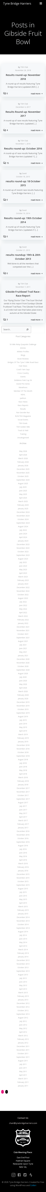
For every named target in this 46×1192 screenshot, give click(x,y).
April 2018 (23, 774)
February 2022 (23, 619)
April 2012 (23, 1032)
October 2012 (23, 1010)
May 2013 (23, 985)
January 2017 (23, 827)
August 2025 (23, 483)
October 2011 (23, 1053)
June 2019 (23, 723)
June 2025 (23, 490)
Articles (23, 348)
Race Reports (23, 405)
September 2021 (23, 637)
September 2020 (23, 670)
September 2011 (23, 1057)
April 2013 (23, 989)
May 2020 (23, 684)
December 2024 (23, 512)
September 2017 (23, 799)
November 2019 (23, 706)
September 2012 (23, 1014)
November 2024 (23, 516)
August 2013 (23, 974)
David (24, 173)
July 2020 (23, 677)
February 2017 (23, 824)
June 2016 (23, 853)
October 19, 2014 (23, 213)
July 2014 (23, 935)
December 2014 (23, 917)
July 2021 (23, 645)
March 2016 (23, 863)
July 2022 (23, 602)
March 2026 (23, 458)
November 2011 (23, 1050)
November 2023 (23, 548)
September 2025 (23, 480)
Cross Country (23, 373)
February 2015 (23, 910)
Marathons (23, 387)
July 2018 (23, 763)
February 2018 (23, 781)
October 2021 (23, 634)
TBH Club (24, 67)
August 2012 (23, 1017)
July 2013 (23, 978)
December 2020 (23, 659)
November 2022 (23, 591)
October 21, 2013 (23, 250)
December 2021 (23, 627)
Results (23, 409)
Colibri (33, 1185)
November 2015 (23, 878)
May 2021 (23, 652)
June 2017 (23, 810)
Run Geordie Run (23, 412)
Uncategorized (23, 437)
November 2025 (23, 473)
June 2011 (23, 1068)
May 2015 (23, 899)
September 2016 (23, 842)
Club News (23, 366)
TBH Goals (23, 423)
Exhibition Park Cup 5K (23, 380)
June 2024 (23, 533)
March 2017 (23, 820)
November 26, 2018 (23, 70)
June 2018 (23, 766)
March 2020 (23, 691)
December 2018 (23, 745)
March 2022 (23, 616)
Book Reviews (23, 359)
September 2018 (23, 756)
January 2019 (23, 741)
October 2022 (23, 594)
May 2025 (23, 494)
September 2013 (23, 971)
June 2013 (23, 982)
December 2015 (23, 874)
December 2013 (23, 960)
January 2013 (23, 1000)
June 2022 (23, 605)
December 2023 (23, 544)
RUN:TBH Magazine (23, 416)
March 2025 (23, 501)
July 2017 (23, 806)
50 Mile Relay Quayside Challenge (23, 344)
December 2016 (23, 831)
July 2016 (23, 849)
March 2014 (23, 949)
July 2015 (23, 892)
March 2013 (23, 992)
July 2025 (23, 487)
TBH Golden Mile (23, 427)
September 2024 (23, 523)
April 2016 (23, 860)
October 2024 (23, 519)
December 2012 (23, 1003)
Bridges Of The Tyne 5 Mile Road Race (23, 362)
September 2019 (23, 713)
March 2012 (23, 1035)
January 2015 (23, 913)
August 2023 (23, 559)
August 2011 (23, 1060)
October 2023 (23, 551)
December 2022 (23, 587)
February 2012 (23, 1039)
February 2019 (23, 738)
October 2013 (23, 967)
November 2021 (23, 630)
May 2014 (23, 942)
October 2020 (23, 666)
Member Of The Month (23, 391)
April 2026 (23, 455)
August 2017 (23, 802)
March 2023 (23, 576)
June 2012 (23, 1025)
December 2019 (23, 702)
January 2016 (23, 870)
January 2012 (23, 1043)
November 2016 (23, 835)
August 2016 (23, 845)
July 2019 (23, 720)
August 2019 (23, 716)
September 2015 (23, 885)
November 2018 (23, 749)
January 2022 (23, 623)
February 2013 (23, 996)
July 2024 (23, 530)
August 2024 (23, 526)
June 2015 (23, 896)
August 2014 (23, 931)
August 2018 (23, 759)
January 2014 (23, 957)
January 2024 (23, 541)
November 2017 (23, 792)
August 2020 (23, 673)
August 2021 (23, 641)
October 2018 (23, 752)
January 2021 (23, 655)
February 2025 (23, 505)
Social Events (23, 419)
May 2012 (23, 1028)
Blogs (23, 355)
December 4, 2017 (23, 107)
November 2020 (23, 663)
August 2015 (23, 888)
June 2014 (23, 939)
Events (23, 376)
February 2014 (23, 953)
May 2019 (23, 727)
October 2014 (23, 924)
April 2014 (23, 946)
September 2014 (23, 928)
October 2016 (23, 838)
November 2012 (23, 1007)
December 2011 (23, 1046)
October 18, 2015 (23, 176)
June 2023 (23, 566)
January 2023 (23, 584)
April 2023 (23, 573)
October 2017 (23, 795)
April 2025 (23, 498)
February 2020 (23, 695)
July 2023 (23, 562)
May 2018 (23, 770)
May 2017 (23, 813)
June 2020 (23, 680)
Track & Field (23, 430)
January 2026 (23, 465)
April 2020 (23, 688)
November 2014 (23, 921)
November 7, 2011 (23, 287)
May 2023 (23, 569)
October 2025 (23, 476)
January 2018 (23, 784)
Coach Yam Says (23, 369)
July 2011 (23, 1064)
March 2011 (23, 1078)
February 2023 (23, 580)
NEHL (23, 394)
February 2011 (23, 1082)
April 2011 (23, 1075)
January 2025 (23, 508)
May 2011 (23, 1071)
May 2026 (23, 451)
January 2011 (23, 1086)
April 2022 (23, 612)
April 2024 (23, 537)
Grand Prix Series (23, 384)
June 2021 (23, 648)
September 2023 (23, 555)
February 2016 (23, 867)
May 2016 (23, 856)
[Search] (27, 329)
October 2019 (23, 709)
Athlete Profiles (23, 351)
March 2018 (23, 777)
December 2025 (23, 469)
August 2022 (23, 598)
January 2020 (23, 698)
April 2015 (23, 903)
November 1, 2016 (23, 144)
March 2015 (23, 906)
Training (23, 434)
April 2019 (23, 731)
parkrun (23, 398)
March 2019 (23, 734)
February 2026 (23, 462)
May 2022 (23, 609)
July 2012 (23, 1021)
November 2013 (23, 964)
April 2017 (23, 817)
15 (6, 163)
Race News (23, 402)
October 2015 (23, 881)
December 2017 (23, 788)
